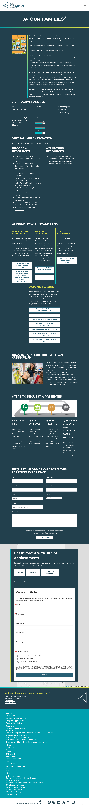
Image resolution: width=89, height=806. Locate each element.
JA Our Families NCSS (44, 277)
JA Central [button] (37, 803)
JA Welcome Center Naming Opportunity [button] (21, 740)
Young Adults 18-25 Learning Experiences (44, 340)
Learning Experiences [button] (15, 766)
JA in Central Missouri (14, 780)
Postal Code (20, 632)
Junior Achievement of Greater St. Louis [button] (21, 778)
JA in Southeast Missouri (15, 785)
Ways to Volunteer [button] (13, 715)
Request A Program (50, 572)
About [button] (8, 745)
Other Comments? (18, 512)
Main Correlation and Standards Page (22, 265)
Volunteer (33, 572)
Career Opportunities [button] (14, 759)
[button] (49, 802)
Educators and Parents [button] (16, 719)
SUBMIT (44, 675)
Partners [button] (10, 726)
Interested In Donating (27, 659)
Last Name (50, 477)
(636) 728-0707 (10, 703)
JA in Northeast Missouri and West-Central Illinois (24, 783)
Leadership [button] (10, 747)
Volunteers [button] (11, 713)
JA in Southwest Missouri (15, 787)
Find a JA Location (13, 794)
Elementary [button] (10, 768)
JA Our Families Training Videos (60, 156)
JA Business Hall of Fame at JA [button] (17, 737)
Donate (20, 572)
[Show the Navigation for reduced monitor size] (84, 5)
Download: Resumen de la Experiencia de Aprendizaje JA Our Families (27, 173)
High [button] (8, 773)
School (14, 503)
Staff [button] (8, 749)
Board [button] (8, 752)
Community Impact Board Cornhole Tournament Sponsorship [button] (29, 733)
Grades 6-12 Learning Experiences (44, 324)
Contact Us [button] (10, 701)
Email (14, 486)
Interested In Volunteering (28, 661)
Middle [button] (8, 771)
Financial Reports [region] (12, 730)
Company (19, 642)
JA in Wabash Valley (13, 792)
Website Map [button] (28, 803)
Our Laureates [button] (11, 763)
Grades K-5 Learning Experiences (45, 319)
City (13, 495)
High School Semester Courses (44, 329)
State (48, 495)
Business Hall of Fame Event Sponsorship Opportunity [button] (26, 742)
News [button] (8, 761)
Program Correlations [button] (14, 723)
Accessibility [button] (18, 803)
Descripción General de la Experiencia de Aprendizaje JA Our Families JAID (27, 166)
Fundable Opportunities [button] (15, 728)
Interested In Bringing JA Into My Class (33, 656)
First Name (16, 477)
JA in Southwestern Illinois (16, 789)
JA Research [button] (10, 754)
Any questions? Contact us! (23, 582)
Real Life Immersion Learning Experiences (44, 334)
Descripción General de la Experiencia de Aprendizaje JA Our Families (27, 158)
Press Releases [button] (11, 756)
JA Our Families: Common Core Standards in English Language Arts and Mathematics (22, 276)
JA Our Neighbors (66, 113)
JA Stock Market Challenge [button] (16, 735)
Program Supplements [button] (15, 721)
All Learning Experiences (44, 315)
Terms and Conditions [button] (21, 801)
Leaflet (67, 686)
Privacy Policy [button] (35, 801)
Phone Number (52, 486)
